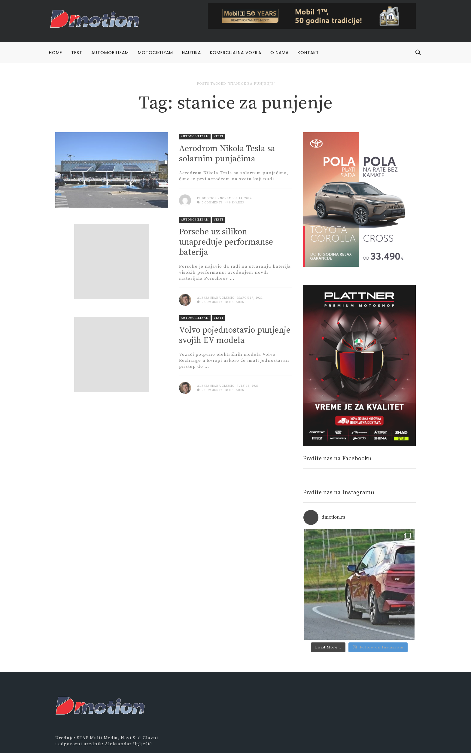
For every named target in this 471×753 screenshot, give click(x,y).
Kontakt (308, 53)
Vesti (218, 136)
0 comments (210, 202)
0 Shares (235, 202)
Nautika (191, 53)
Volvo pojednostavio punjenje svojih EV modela (234, 335)
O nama (279, 53)
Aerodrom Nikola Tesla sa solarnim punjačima (227, 153)
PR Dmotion (207, 198)
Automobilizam (110, 53)
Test (76, 53)
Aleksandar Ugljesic (215, 298)
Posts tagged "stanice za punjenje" (236, 83)
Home (55, 53)
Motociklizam (155, 53)
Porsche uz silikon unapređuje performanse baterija (226, 242)
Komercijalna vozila (235, 53)
